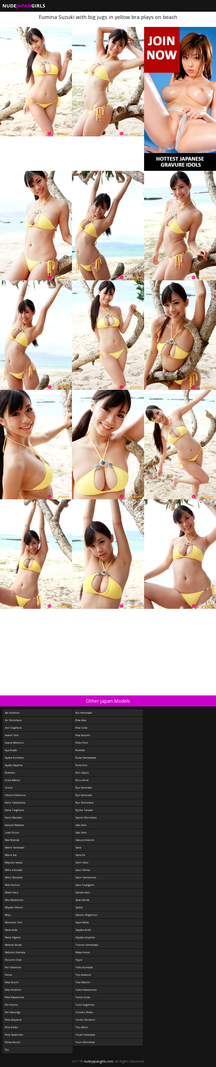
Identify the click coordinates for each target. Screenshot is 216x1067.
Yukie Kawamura (86, 989)
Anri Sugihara (13, 727)
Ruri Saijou (82, 772)
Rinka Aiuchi (12, 1042)
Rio (7, 1049)
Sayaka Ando (83, 930)
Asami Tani (12, 735)
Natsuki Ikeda (13, 944)
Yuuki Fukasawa (85, 1034)
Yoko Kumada (84, 967)
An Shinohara (13, 720)
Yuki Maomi (82, 982)
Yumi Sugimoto (85, 1004)
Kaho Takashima (15, 802)
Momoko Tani (13, 922)
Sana (78, 847)
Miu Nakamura (14, 900)
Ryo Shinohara (84, 802)
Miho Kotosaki (13, 870)
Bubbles (10, 772)
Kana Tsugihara (14, 810)
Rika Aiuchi (12, 982)
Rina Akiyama (13, 1019)
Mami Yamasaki (14, 847)
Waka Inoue (82, 952)
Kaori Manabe (13, 817)
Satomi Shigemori (86, 915)
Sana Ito (80, 855)
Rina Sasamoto (14, 1034)
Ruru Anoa (82, 780)
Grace (9, 787)
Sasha (78, 907)
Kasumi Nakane (14, 825)
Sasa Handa (82, 900)
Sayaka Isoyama (85, 937)
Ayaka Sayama (13, 765)
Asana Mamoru (14, 742)
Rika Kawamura (14, 997)
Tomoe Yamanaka (86, 944)
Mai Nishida (12, 840)
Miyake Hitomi (14, 907)
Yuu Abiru (81, 1027)
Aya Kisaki (11, 750)
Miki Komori (12, 885)
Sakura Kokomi (84, 840)
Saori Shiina (82, 870)
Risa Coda (81, 727)
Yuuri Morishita (85, 1042)
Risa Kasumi (82, 735)
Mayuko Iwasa (13, 862)
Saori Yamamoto (85, 877)
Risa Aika (80, 720)
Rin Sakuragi (12, 1012)
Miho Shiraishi (13, 877)
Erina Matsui (12, 780)
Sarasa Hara (82, 892)
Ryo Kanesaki (83, 787)
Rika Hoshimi (13, 989)
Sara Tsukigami (84, 885)
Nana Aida (11, 930)
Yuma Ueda (82, 997)
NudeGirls (23, 6)
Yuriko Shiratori (85, 1019)
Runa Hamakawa (85, 757)
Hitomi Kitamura (15, 795)
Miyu (8, 915)
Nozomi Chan (13, 959)
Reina (8, 974)
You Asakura (83, 974)
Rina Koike (11, 1027)
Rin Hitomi (11, 1004)
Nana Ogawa (12, 937)
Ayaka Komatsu (14, 757)
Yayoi (78, 959)
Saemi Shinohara (86, 817)
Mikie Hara (11, 892)
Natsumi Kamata (15, 952)
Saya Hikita (82, 922)
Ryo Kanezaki (83, 795)
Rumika (80, 750)
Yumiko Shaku (84, 1012)
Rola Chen (81, 742)
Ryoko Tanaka (84, 810)
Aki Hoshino (12, 712)
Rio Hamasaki (83, 712)
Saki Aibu (81, 825)
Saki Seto (81, 832)
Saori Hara (81, 862)
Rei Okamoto (13, 967)
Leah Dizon (12, 832)
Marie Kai (11, 855)
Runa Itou (81, 765)
